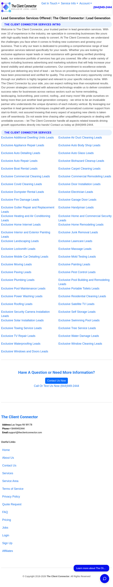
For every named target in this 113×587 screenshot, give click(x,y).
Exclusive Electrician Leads (76, 192)
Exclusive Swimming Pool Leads (79, 320)
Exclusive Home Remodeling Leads (81, 224)
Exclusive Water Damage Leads (79, 336)
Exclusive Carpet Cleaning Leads (80, 168)
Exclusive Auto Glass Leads (76, 153)
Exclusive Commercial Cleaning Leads (25, 176)
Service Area (10, 481)
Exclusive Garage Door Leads (77, 199)
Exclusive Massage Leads (75, 248)
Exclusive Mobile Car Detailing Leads (24, 256)
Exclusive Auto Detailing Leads (20, 153)
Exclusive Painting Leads (74, 264)
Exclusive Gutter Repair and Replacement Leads (27, 209)
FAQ (5, 512)
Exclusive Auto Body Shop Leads (79, 145)
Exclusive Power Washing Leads (21, 296)
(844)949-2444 (102, 7)
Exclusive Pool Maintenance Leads (23, 288)
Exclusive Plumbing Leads (17, 280)
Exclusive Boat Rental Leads (19, 168)
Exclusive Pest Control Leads (77, 272)
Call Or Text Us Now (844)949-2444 (56, 386)
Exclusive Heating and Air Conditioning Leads (25, 218)
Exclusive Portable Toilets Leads (79, 288)
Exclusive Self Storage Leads (77, 311)
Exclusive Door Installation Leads (80, 184)
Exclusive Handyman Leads (76, 207)
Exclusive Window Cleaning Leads (80, 343)
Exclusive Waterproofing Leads (20, 343)
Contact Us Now (56, 380)
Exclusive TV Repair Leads (18, 336)
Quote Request (11, 504)
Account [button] (84, 3)
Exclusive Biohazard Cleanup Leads (81, 160)
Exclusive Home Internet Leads (21, 224)
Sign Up (7, 543)
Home (6, 450)
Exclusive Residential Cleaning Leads (82, 296)
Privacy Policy (11, 496)
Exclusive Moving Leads (16, 264)
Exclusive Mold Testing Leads (77, 256)
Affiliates (7, 551)
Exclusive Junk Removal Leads (78, 232)
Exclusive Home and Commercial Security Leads (85, 218)
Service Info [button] (68, 3)
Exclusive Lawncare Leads (75, 241)
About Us (8, 457)
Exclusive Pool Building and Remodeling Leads (84, 282)
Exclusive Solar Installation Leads (22, 320)
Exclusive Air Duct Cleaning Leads (80, 137)
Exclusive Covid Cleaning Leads (21, 184)
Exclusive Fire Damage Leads (20, 199)
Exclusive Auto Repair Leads (19, 160)
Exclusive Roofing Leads (16, 304)
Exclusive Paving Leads (16, 272)
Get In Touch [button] (49, 3)
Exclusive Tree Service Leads (77, 328)
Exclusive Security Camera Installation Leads (25, 314)
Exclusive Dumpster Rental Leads (22, 192)
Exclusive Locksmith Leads (18, 248)
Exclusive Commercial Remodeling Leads (85, 176)
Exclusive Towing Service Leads (21, 328)
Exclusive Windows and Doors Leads (24, 351)
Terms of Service (13, 488)
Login (5, 535)
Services (7, 473)
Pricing (6, 519)
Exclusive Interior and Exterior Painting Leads (25, 234)
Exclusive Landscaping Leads (20, 241)
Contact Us (9, 465)
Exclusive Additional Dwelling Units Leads (27, 137)
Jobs (5, 527)
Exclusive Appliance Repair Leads (22, 145)
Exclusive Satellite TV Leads (76, 304)
